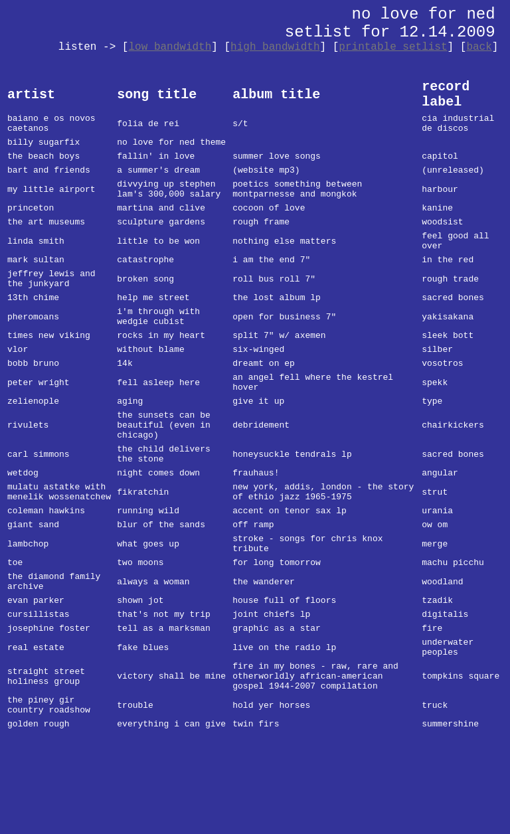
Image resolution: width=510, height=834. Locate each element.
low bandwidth (169, 47)
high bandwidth (274, 47)
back (478, 47)
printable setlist (393, 47)
